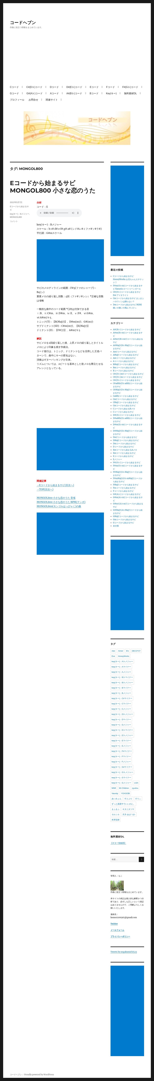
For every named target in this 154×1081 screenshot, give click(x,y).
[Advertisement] (78, 60)
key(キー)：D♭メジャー (122, 714)
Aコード (54, 93)
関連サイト (52, 99)
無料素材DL (130, 93)
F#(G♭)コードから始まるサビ (126, 462)
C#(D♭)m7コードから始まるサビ (128, 374)
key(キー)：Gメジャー (121, 783)
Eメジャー (117, 459)
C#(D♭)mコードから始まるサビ (127, 377)
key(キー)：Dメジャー (121, 725)
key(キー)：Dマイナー (121, 719)
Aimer (120, 651)
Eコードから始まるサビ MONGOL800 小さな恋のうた (52, 186)
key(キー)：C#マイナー (122, 698)
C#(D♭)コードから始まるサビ (126, 380)
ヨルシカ (115, 814)
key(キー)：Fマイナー (121, 756)
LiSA (136, 783)
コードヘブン (23, 22)
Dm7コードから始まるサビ (125, 437)
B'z (127, 651)
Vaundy (115, 793)
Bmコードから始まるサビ (124, 367)
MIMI (114, 788)
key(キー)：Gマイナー (121, 777)
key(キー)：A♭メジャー (122, 661)
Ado (113, 651)
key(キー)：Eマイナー (121, 740)
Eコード (94, 87)
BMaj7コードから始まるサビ (126, 364)
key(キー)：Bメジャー (19, 214)
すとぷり (128, 799)
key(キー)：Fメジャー (121, 762)
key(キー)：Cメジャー (121, 709)
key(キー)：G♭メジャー (122, 772)
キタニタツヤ (128, 809)
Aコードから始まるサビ (123, 361)
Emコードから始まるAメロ (125, 450)
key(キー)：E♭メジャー (122, 735)
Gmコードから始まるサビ (124, 519)
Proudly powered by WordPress (39, 1074)
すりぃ (138, 799)
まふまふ (115, 809)
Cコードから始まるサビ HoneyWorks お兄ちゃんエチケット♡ (128, 279)
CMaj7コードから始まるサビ (126, 402)
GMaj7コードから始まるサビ (126, 516)
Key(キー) (111, 93)
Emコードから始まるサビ (124, 453)
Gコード (14, 93)
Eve (113, 656)
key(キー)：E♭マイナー (122, 730)
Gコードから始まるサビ (123, 522)
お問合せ (33, 99)
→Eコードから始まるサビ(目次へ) (55, 485)
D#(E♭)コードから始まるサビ (126, 415)
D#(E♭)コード (74, 87)
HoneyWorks (123, 656)
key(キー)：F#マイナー (122, 751)
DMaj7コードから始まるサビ (126, 440)
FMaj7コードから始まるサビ (126, 484)
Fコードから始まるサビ (123, 491)
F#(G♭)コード (130, 87)
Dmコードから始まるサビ (124, 443)
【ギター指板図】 (118, 843)
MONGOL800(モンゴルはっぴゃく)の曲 (59, 506)
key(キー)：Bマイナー (121, 688)
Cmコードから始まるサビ (124, 405)
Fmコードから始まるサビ (124, 488)
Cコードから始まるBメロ (124, 408)
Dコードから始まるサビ (123, 446)
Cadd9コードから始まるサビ (126, 396)
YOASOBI (125, 793)
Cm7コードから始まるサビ (125, 399)
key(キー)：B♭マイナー (122, 677)
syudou (135, 788)
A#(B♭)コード (74, 93)
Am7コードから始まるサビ (125, 351)
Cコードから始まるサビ (123, 412)
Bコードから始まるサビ (123, 370)
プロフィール (17, 99)
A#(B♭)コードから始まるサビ (126, 329)
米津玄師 (115, 820)
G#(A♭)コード (34, 93)
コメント (14, 221)
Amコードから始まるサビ (124, 358)
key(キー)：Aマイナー (121, 667)
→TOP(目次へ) (45, 489)
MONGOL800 (16, 217)
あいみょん (116, 799)
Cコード (14, 87)
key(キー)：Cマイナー (121, 704)
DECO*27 (136, 651)
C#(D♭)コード (34, 87)
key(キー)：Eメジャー (121, 746)
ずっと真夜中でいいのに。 (123, 804)
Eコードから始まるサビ (123, 456)
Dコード (54, 87)
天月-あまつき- (129, 814)
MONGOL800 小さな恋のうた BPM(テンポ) (61, 501)
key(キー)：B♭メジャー (122, 682)
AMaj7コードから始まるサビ (126, 355)
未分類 (116, 526)
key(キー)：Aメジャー (121, 672)
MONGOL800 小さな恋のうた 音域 (56, 497)
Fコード (110, 87)
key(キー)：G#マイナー (122, 767)
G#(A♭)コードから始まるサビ (127, 494)
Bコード (94, 93)
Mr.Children (124, 788)
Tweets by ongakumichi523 (124, 952)
